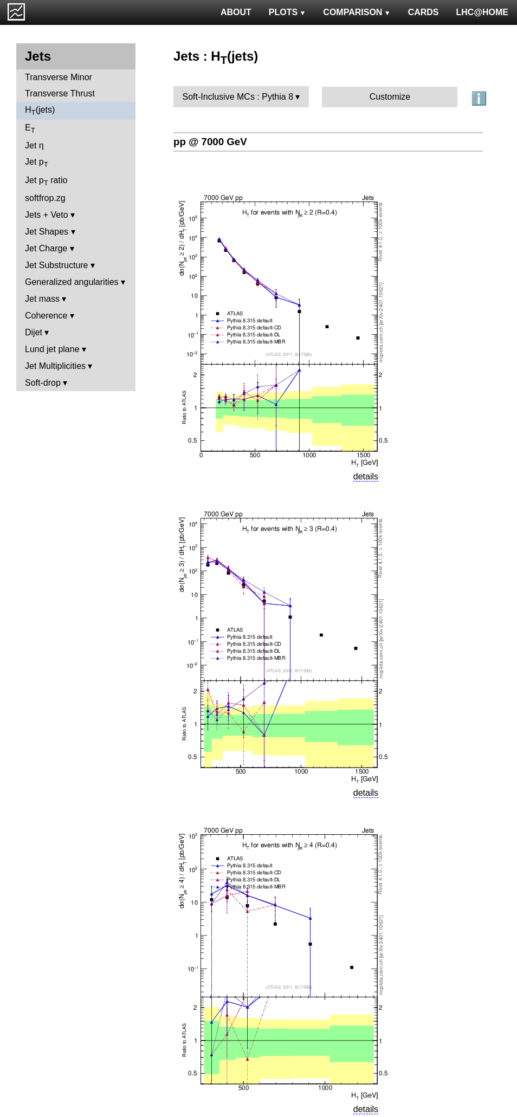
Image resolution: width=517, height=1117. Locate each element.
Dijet (33, 332)
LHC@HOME (482, 12)
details (365, 476)
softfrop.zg (45, 198)
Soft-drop (43, 382)
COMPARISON (356, 12)
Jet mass (42, 298)
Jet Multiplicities (55, 366)
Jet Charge (46, 248)
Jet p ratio (46, 181)
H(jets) (40, 110)
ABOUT (236, 12)
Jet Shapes (46, 231)
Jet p (36, 162)
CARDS (423, 12)
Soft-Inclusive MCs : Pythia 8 (238, 96)
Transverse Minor (58, 77)
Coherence (46, 315)
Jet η (34, 145)
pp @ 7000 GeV (210, 141)
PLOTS (287, 12)
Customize (390, 96)
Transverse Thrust (60, 93)
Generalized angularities (72, 282)
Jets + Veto (46, 214)
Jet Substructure (56, 265)
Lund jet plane (52, 349)
